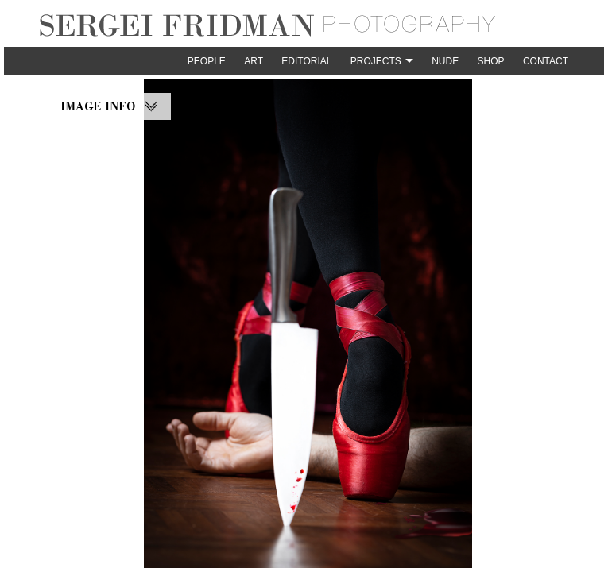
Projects (375, 61)
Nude (445, 61)
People (207, 61)
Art (253, 61)
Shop (491, 61)
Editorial (306, 61)
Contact (545, 61)
